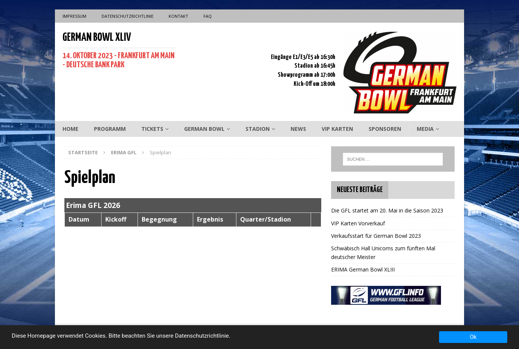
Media (425, 128)
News (298, 128)
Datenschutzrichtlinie (127, 16)
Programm (110, 128)
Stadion (257, 128)
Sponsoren (385, 128)
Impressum (74, 16)
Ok (473, 336)
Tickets (152, 128)
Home (70, 128)
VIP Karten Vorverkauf (358, 223)
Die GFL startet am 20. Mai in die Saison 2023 (387, 210)
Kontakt (178, 16)
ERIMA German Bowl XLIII (363, 269)
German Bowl (204, 128)
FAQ (207, 16)
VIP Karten (337, 128)
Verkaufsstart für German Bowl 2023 (376, 235)
